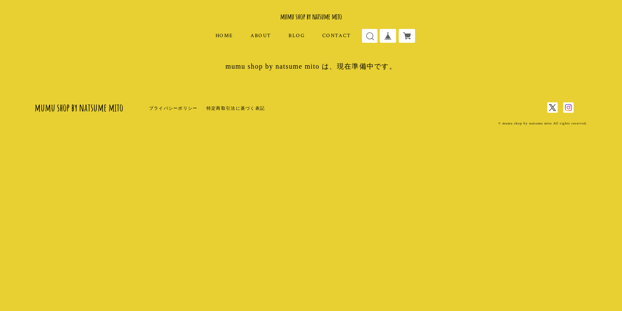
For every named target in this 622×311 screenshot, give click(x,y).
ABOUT (261, 35)
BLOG (297, 35)
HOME (224, 35)
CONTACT (336, 35)
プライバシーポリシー (173, 108)
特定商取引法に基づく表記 (235, 108)
